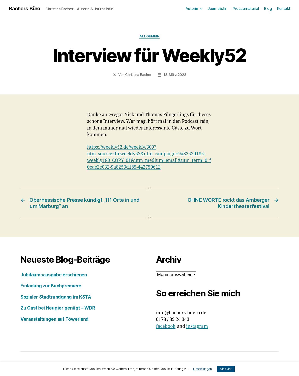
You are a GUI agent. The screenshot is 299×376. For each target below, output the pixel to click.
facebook (166, 326)
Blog (268, 8)
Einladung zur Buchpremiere (50, 285)
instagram (197, 326)
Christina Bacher (138, 74)
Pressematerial (246, 8)
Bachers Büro (24, 8)
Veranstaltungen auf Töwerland (54, 319)
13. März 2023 (174, 74)
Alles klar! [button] (226, 369)
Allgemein (149, 36)
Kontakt (283, 8)
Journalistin (217, 8)
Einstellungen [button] (202, 369)
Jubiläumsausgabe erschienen (53, 274)
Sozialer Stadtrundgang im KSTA (55, 297)
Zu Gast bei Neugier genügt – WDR (57, 308)
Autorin (191, 8)
